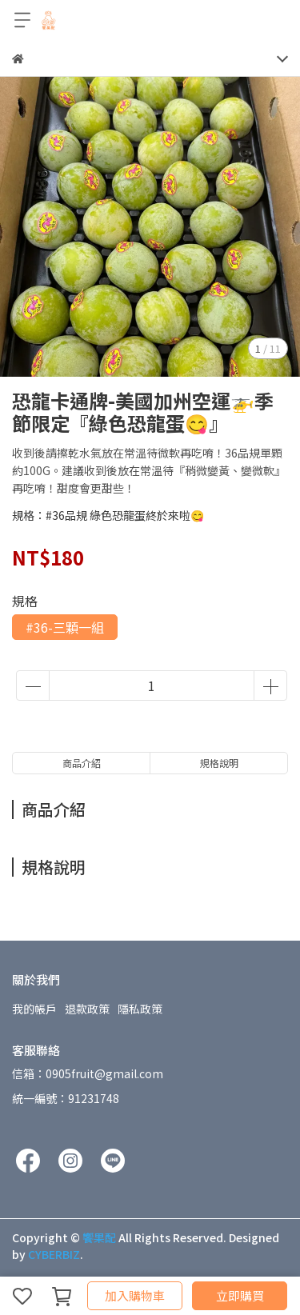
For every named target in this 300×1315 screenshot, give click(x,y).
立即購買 (240, 1295)
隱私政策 (140, 1009)
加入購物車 (135, 1295)
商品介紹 (81, 762)
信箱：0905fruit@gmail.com (87, 1073)
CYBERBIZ (54, 1254)
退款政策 (87, 1009)
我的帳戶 (34, 1009)
